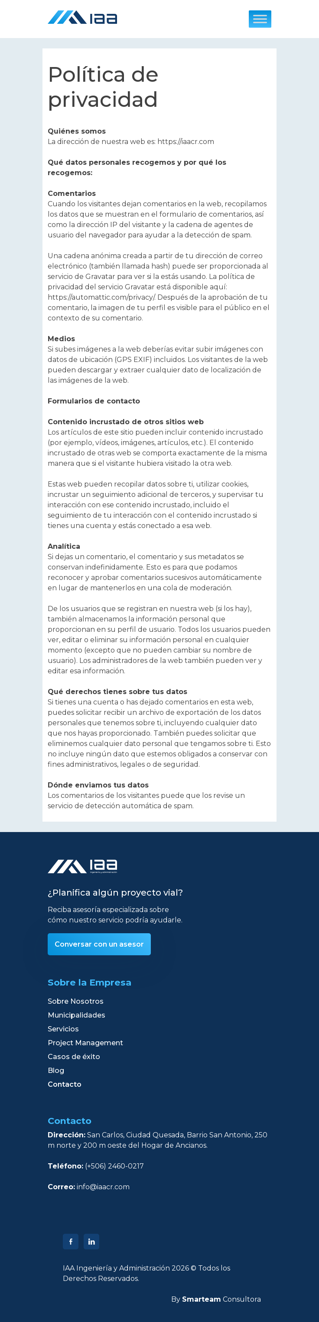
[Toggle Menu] (260, 19)
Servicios (63, 1029)
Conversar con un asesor (99, 944)
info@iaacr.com (103, 1187)
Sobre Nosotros (76, 1001)
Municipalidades (76, 1015)
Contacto (64, 1084)
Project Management (85, 1043)
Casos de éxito (74, 1057)
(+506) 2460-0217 (114, 1166)
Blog (56, 1070)
